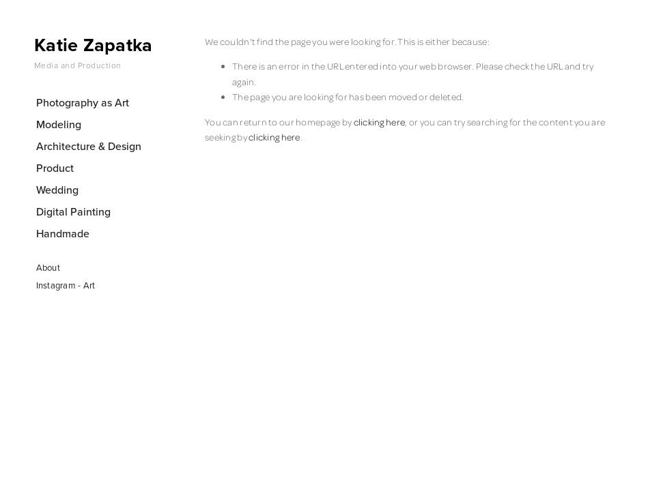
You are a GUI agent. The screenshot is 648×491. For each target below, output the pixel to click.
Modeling (58, 124)
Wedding (57, 189)
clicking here (380, 122)
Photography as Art (82, 102)
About (48, 267)
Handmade (62, 233)
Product (55, 167)
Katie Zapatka (93, 44)
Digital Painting (73, 211)
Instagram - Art (66, 285)
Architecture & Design (88, 145)
